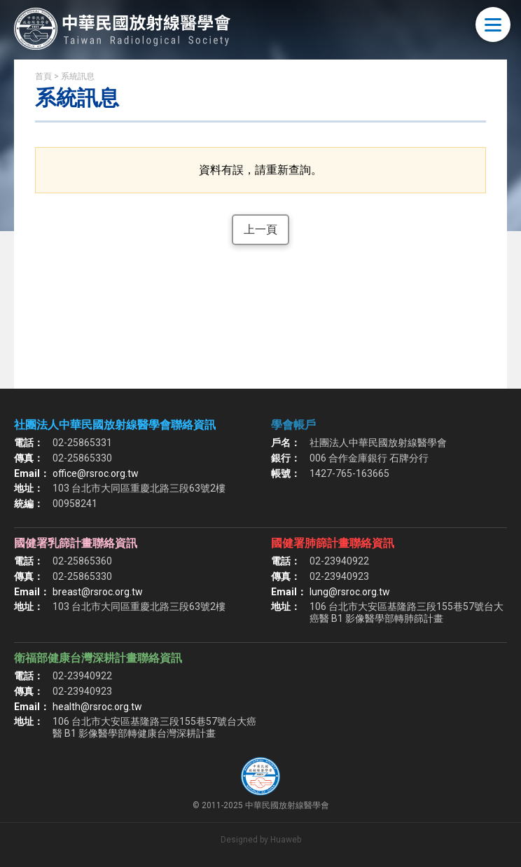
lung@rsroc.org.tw (350, 591)
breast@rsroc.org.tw (98, 591)
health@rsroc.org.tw (97, 706)
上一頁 (260, 229)
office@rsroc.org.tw (96, 473)
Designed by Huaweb (261, 840)
